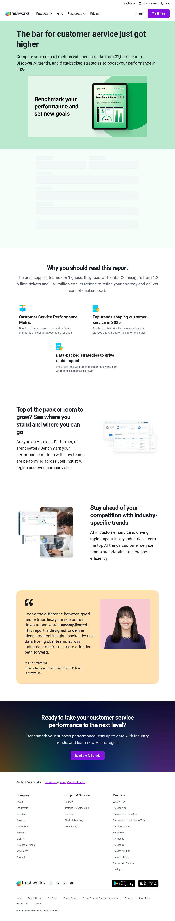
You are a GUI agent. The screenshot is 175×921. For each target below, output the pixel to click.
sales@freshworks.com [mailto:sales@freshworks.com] (72, 782)
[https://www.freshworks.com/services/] (69, 814)
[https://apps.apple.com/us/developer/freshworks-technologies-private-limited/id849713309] (148, 884)
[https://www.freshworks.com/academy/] (77, 808)
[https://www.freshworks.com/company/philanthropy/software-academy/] (74, 820)
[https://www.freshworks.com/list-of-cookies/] (70, 898)
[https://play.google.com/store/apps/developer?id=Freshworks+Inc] (123, 884)
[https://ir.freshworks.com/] (21, 814)
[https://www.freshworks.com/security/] (128, 898)
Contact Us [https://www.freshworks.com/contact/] (51, 782)
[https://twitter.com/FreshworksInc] (51, 884)
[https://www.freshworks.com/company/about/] (19, 801)
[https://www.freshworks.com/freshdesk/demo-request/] (139, 13)
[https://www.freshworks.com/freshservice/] (119, 808)
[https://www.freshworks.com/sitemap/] (38, 903)
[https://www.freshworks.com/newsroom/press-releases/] (22, 851)
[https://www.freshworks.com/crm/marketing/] (121, 857)
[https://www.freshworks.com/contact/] (20, 857)
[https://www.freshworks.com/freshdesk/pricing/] (94, 14)
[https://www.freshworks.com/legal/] (18, 898)
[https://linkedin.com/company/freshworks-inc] (58, 884)
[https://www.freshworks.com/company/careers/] (20, 820)
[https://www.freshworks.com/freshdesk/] (118, 832)
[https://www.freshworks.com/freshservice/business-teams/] (130, 820)
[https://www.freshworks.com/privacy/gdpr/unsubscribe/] (22, 903)
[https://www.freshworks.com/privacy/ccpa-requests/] (100, 898)
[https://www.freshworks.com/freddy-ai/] (118, 869)
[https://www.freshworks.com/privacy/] (34, 898)
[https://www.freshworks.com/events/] (20, 838)
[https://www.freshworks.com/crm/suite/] (121, 851)
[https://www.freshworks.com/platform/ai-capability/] (60, 14)
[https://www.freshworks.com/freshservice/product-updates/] (119, 801)
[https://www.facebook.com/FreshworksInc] (65, 884)
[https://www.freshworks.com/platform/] (124, 863)
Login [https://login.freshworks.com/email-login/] (165, 3)
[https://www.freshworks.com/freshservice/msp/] (125, 814)
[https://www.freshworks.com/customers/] (22, 826)
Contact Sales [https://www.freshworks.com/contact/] (148, 3)
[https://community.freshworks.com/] (71, 826)
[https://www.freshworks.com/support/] (69, 801)
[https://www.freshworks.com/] (17, 13)
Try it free (158, 13)
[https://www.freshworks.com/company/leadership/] (22, 808)
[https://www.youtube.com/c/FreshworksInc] (72, 884)
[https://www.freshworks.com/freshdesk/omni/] (121, 826)
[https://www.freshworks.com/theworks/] (25, 844)
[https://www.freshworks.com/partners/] (21, 832)
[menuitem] (130, 3)
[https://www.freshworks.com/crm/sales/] (118, 844)
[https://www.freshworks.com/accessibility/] (144, 898)
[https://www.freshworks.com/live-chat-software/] (118, 838)
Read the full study (87, 755)
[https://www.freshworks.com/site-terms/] (52, 898)
